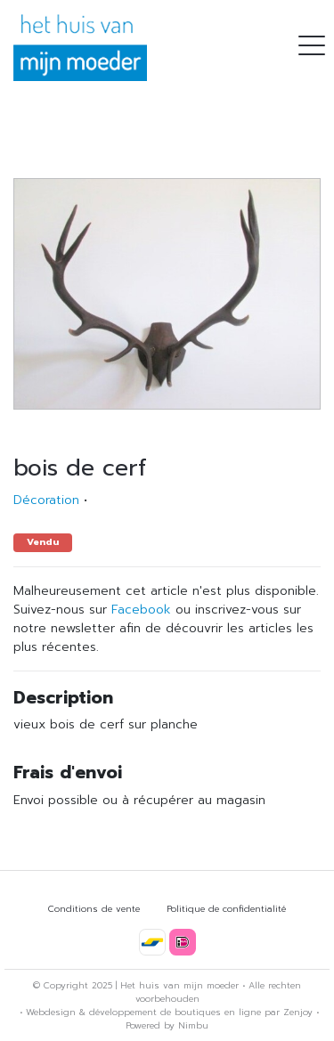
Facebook (141, 609)
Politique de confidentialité (226, 908)
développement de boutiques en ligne (175, 1012)
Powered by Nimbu (167, 1025)
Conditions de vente (94, 908)
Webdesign (51, 1012)
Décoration (46, 500)
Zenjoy (298, 1012)
